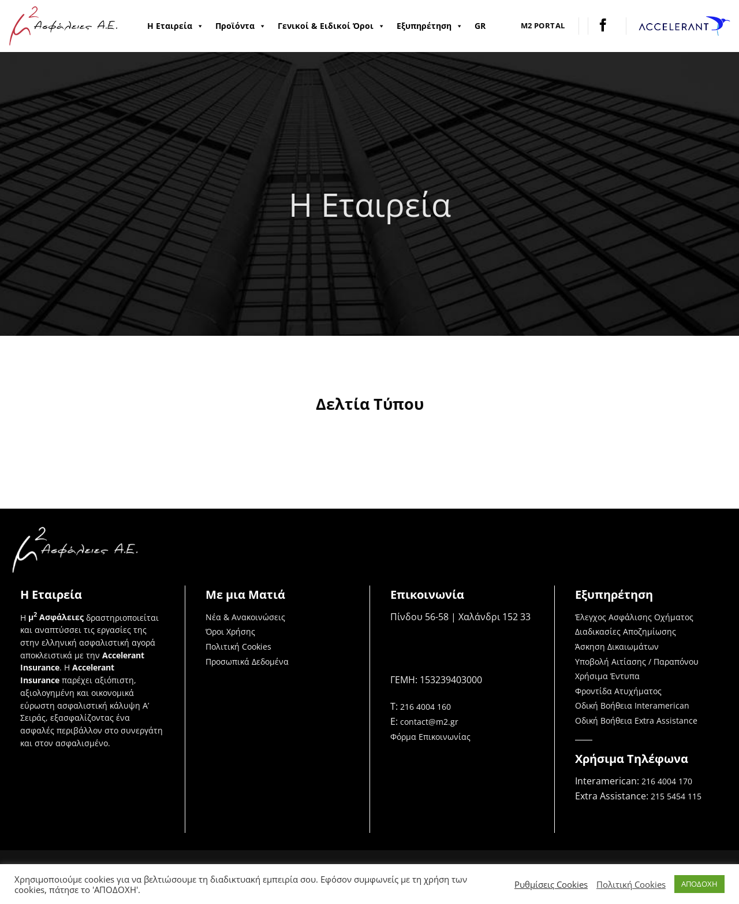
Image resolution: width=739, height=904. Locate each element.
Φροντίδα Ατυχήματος (618, 691)
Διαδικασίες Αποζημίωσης (625, 631)
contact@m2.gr (429, 721)
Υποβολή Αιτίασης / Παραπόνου (637, 661)
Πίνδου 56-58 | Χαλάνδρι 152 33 (460, 616)
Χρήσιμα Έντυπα (607, 675)
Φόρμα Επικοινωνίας (430, 736)
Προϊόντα (240, 26)
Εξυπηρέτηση (430, 26)
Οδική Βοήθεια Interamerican (632, 705)
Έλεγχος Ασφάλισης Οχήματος (634, 617)
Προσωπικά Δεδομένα (247, 661)
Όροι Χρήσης (230, 631)
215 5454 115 (676, 796)
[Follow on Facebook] (603, 26)
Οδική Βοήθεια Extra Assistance (636, 720)
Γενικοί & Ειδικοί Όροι (331, 26)
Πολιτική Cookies (238, 646)
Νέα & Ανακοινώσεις (245, 617)
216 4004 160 (425, 706)
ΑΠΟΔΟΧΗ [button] (699, 884)
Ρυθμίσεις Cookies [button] (551, 884)
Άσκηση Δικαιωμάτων (617, 646)
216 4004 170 (666, 781)
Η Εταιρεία (175, 26)
